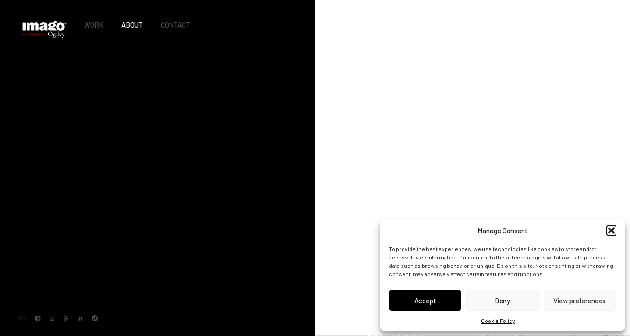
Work (94, 25)
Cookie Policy (498, 320)
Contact (175, 25)
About (132, 25)
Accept (425, 300)
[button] (611, 230)
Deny (502, 300)
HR (22, 318)
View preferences (579, 300)
